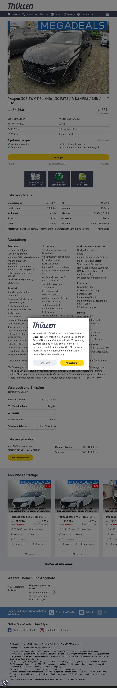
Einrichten (45, 362)
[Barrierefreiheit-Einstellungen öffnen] (5, 683)
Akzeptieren (72, 362)
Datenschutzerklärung (52, 354)
